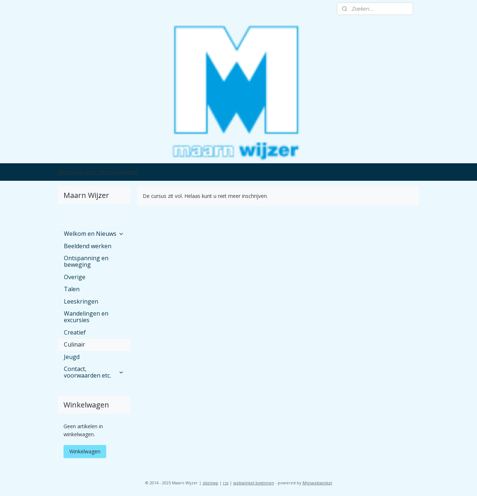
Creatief (75, 332)
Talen (72, 289)
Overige (74, 277)
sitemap (210, 482)
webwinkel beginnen (253, 482)
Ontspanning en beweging (86, 261)
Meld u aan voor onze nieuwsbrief (98, 171)
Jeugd (72, 357)
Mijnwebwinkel (317, 482)
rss (225, 482)
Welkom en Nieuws (94, 234)
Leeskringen (81, 301)
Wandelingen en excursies (86, 316)
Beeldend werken (87, 246)
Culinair (74, 344)
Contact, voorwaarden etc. (94, 372)
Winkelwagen (84, 451)
